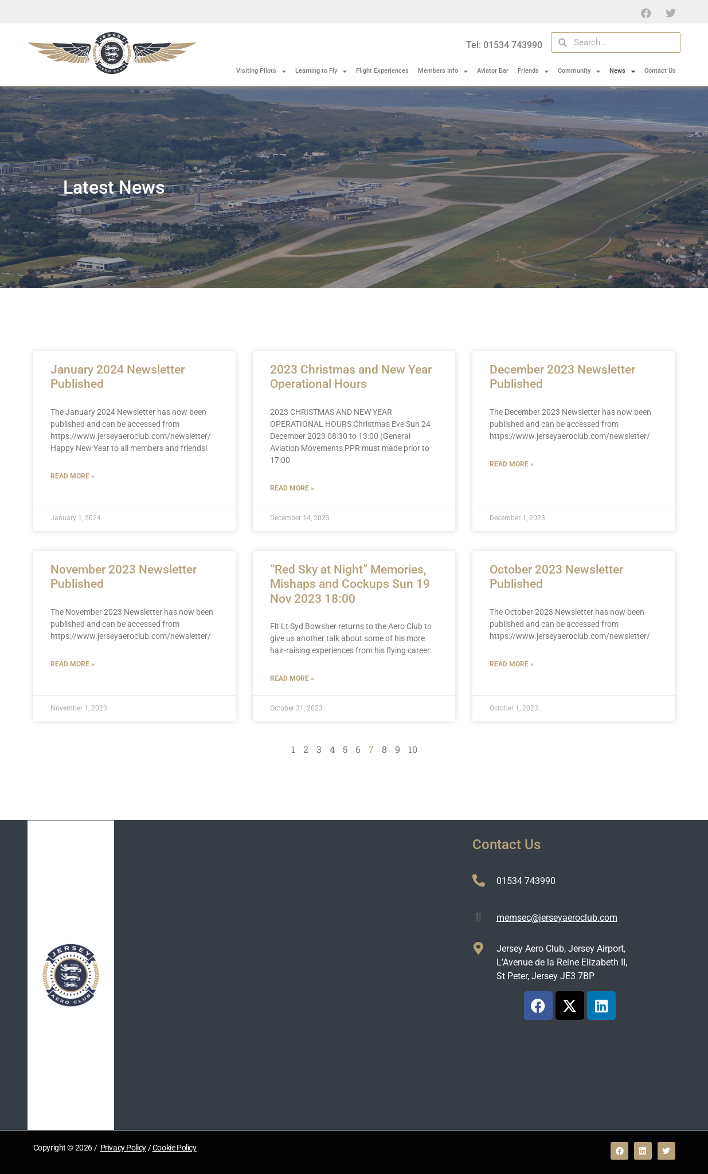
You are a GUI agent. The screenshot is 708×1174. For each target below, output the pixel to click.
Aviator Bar (492, 70)
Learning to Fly (321, 71)
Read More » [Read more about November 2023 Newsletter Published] (72, 664)
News (622, 71)
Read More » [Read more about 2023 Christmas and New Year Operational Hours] (292, 488)
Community (579, 71)
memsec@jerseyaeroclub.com (556, 917)
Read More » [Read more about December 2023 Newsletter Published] (512, 464)
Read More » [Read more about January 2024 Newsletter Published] (72, 476)
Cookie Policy (174, 1147)
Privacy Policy (123, 1147)
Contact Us (660, 70)
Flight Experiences (382, 70)
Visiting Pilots (261, 71)
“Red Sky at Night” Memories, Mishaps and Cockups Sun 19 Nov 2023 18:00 (350, 584)
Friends (533, 71)
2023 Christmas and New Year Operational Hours (351, 377)
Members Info (443, 71)
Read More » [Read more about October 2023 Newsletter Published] (512, 664)
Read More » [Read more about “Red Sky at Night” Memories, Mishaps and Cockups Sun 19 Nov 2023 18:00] (292, 678)
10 (412, 749)
